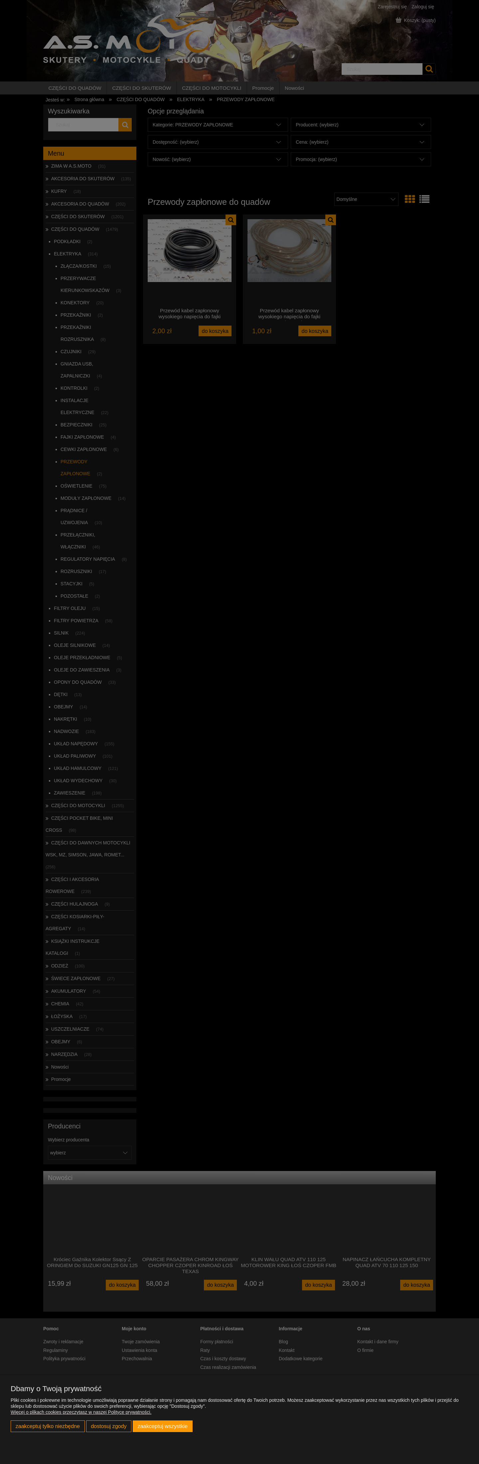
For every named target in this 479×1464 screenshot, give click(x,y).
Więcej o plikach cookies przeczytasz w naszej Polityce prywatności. (81, 1412)
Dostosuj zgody (108, 1426)
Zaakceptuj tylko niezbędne (48, 1426)
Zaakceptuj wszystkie (163, 1426)
